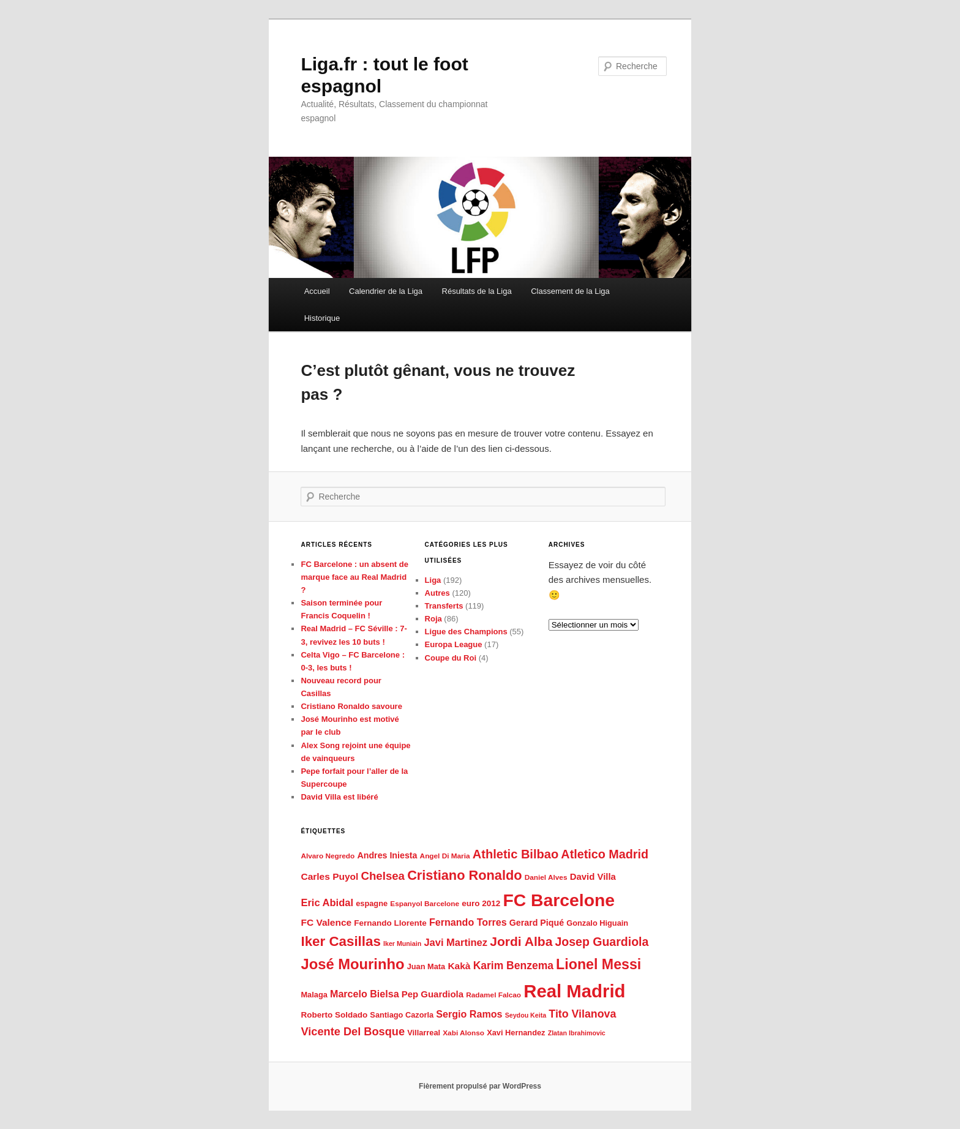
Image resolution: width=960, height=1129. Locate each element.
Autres (437, 593)
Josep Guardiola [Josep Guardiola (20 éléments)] (602, 941)
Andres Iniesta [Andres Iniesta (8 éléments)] (387, 855)
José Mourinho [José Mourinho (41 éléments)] (352, 964)
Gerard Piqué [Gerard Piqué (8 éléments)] (536, 923)
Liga (433, 580)
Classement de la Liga (570, 291)
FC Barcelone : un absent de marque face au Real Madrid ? (354, 577)
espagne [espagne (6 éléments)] (372, 903)
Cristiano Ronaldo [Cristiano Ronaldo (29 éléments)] (464, 875)
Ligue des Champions (466, 631)
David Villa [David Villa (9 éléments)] (593, 876)
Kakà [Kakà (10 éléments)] (459, 966)
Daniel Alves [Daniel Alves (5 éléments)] (546, 877)
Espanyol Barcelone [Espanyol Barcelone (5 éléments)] (424, 903)
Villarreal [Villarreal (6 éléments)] (423, 1032)
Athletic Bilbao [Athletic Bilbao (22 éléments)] (515, 854)
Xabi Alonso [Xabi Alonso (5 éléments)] (463, 1033)
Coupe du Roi (451, 657)
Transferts (444, 605)
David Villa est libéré (339, 796)
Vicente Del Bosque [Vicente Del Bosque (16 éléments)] (353, 1032)
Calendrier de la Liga (385, 291)
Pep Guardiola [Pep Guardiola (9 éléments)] (432, 994)
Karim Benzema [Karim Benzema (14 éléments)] (513, 965)
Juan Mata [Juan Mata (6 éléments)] (426, 966)
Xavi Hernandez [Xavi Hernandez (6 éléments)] (516, 1032)
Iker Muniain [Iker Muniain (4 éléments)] (402, 943)
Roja (433, 618)
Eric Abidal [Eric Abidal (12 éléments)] (327, 902)
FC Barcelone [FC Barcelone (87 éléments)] (559, 900)
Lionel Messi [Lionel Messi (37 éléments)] (598, 964)
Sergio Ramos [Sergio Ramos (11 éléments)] (469, 1013)
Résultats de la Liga (477, 291)
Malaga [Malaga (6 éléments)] (314, 994)
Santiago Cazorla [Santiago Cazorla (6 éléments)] (401, 1014)
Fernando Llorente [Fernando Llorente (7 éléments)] (390, 923)
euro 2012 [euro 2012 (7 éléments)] (481, 903)
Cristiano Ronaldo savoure (351, 706)
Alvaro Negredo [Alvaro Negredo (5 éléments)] (327, 856)
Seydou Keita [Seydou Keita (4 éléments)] (526, 1015)
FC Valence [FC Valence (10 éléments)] (326, 922)
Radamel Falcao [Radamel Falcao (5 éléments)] (493, 995)
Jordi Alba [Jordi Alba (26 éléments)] (521, 941)
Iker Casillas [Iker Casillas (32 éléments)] (340, 941)
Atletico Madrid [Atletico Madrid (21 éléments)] (604, 854)
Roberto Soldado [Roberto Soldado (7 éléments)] (334, 1014)
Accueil (317, 291)
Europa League (453, 644)
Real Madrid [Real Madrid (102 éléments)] (574, 991)
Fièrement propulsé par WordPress (480, 1086)
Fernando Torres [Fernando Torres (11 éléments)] (468, 922)
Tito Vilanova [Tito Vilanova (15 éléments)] (582, 1014)
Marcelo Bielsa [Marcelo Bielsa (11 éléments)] (364, 993)
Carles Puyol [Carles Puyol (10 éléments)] (329, 876)
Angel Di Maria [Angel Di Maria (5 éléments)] (445, 856)
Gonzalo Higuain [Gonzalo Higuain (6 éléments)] (597, 923)
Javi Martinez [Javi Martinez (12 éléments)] (455, 942)
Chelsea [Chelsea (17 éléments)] (383, 875)
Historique (322, 318)
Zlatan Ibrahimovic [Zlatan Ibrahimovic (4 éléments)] (577, 1033)
